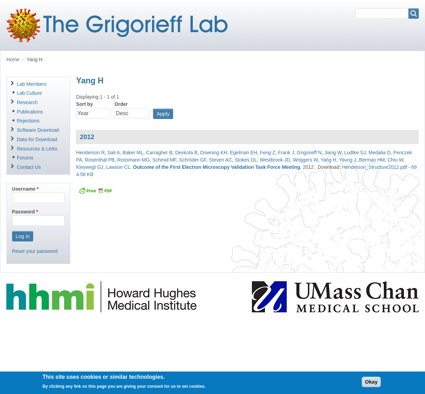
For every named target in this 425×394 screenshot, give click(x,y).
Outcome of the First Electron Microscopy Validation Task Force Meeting (216, 167)
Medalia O (380, 152)
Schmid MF (164, 160)
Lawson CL (118, 167)
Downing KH (213, 152)
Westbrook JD (275, 160)
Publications (30, 111)
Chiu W (395, 160)
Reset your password (35, 251)
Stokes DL (246, 160)
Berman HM (372, 160)
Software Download (38, 130)
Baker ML (133, 152)
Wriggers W (305, 160)
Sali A (113, 152)
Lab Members (32, 84)
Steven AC (220, 160)
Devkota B (186, 152)
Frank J (286, 152)
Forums (25, 158)
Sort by (84, 104)
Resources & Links (37, 149)
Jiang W (332, 152)
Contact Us (29, 167)
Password (23, 211)
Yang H (328, 160)
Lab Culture (29, 93)
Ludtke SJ (355, 152)
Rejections (28, 120)
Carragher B (159, 152)
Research (27, 102)
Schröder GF (192, 160)
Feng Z (267, 152)
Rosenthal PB (100, 160)
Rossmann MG (133, 160)
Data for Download (37, 139)
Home (13, 59)
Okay (371, 384)
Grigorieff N (309, 152)
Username (24, 189)
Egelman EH (243, 152)
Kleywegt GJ (89, 167)
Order (121, 104)
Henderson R (90, 152)
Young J (347, 160)
